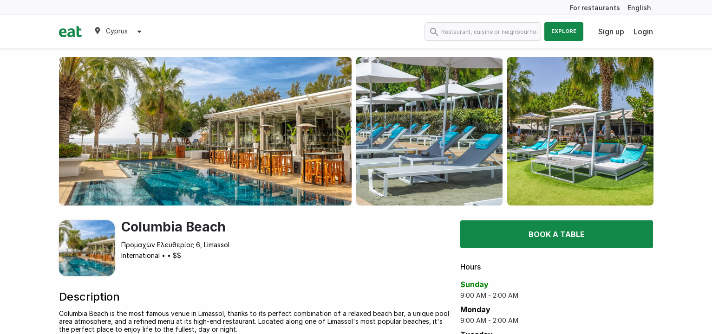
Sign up (611, 31)
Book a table (557, 234)
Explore (563, 31)
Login (643, 31)
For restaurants (595, 8)
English (639, 8)
